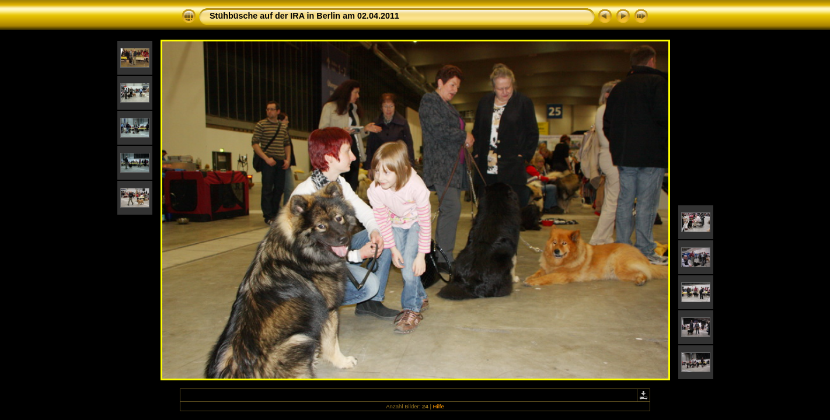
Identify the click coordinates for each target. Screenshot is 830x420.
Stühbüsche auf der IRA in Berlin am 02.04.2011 (304, 15)
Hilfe (438, 406)
